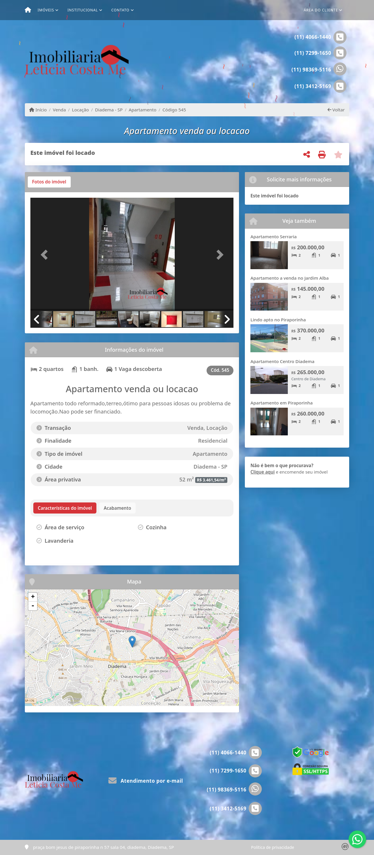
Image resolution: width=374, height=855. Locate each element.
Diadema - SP (108, 110)
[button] (45, 254)
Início (38, 110)
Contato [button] (120, 10)
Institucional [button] (82, 10)
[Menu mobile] (28, 10)
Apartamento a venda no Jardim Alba (289, 278)
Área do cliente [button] (321, 10)
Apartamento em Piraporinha (281, 403)
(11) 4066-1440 (313, 37)
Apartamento (142, 110)
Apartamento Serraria (273, 236)
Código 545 (174, 110)
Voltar (336, 110)
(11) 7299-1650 (313, 53)
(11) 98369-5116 (311, 69)
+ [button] (33, 597)
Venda (59, 110)
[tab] (49, 182)
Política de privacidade (272, 847)
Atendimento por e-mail (145, 780)
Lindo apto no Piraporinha (278, 320)
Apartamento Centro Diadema (282, 361)
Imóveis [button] (46, 10)
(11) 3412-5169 (313, 86)
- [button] (33, 606)
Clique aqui (262, 472)
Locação (80, 110)
